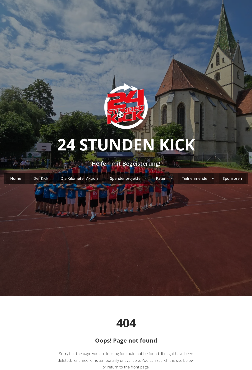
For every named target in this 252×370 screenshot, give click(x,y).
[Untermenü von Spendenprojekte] (146, 178)
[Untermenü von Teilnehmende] (213, 178)
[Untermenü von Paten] (172, 178)
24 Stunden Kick (126, 144)
